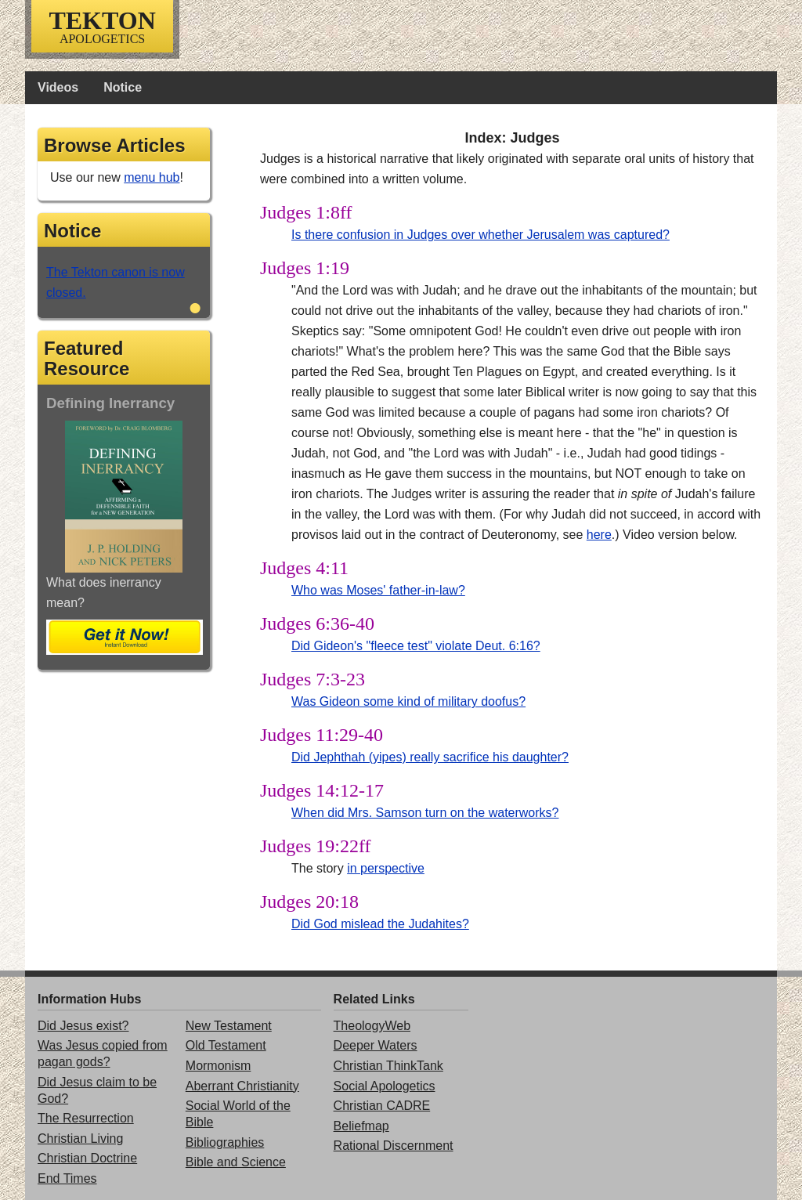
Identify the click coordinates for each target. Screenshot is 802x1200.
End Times (67, 1178)
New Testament (229, 1025)
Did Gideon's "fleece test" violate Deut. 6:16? (415, 645)
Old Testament (226, 1045)
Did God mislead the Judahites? (380, 924)
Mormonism (218, 1065)
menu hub (151, 177)
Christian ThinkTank (388, 1065)
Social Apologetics (384, 1086)
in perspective (385, 868)
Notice (122, 87)
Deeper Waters (375, 1045)
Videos (58, 87)
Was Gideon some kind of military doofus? (408, 701)
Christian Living (80, 1138)
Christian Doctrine (87, 1158)
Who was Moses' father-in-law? (378, 590)
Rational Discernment (393, 1145)
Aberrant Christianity (242, 1086)
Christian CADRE (382, 1105)
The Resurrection (86, 1118)
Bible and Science (236, 1162)
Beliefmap (361, 1126)
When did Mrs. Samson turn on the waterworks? (424, 812)
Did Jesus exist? (83, 1025)
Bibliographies (225, 1142)
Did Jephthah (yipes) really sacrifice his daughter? (430, 757)
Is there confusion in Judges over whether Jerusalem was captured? (480, 234)
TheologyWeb (372, 1025)
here (599, 534)
